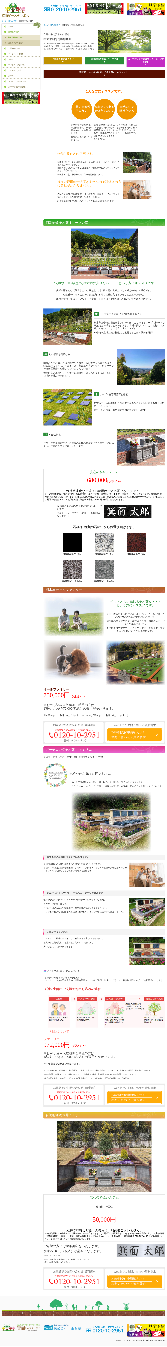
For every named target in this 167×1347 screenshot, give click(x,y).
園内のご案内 (13, 32)
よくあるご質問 (14, 70)
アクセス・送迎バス (16, 65)
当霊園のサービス (15, 48)
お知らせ (12, 59)
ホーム (11, 26)
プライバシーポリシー (17, 81)
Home (45, 25)
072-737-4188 (141, 1236)
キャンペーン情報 (15, 54)
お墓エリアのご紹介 (15, 43)
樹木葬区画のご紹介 (15, 37)
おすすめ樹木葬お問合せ (18, 87)
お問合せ (12, 76)
